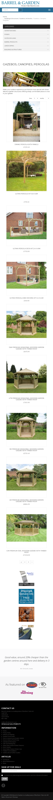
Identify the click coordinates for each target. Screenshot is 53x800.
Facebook (3, 785)
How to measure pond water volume (13, 738)
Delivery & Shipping (8, 734)
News (4, 763)
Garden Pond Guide (9, 736)
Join (5, 779)
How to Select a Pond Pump (11, 740)
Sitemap (15, 797)
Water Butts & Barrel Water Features (13, 745)
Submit (20, 10)
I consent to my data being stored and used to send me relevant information (26, 775)
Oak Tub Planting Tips (9, 743)
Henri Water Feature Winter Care (12, 749)
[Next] (32, 562)
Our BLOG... (6, 759)
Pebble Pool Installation (10, 751)
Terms (5, 731)
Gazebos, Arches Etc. (26, 18)
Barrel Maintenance (8, 761)
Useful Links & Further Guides (11, 753)
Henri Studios (7, 747)
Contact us (7, 708)
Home (5, 16)
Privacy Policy (7, 733)
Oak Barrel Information (9, 742)
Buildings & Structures (11, 18)
